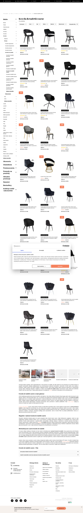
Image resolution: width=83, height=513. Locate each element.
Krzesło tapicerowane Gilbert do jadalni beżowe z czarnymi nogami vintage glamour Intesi (49, 145)
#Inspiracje (26, 11)
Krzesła (16, 13)
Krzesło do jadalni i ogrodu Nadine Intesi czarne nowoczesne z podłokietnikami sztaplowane (68, 177)
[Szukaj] (53, 5)
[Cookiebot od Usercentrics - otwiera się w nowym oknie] (63, 246)
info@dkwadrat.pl (16, 473)
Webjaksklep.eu (69, 498)
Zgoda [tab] (22, 250)
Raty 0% (34, 1)
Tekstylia (65, 9)
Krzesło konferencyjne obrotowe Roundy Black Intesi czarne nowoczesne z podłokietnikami (48, 113)
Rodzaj (21, 13)
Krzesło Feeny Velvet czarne (46, 176)
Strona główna (5, 13)
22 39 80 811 (77, 1)
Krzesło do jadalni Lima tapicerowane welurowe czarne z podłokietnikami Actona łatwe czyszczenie (48, 48)
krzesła (39, 422)
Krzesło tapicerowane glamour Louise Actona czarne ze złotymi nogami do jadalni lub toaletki (69, 238)
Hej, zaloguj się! (67, 5)
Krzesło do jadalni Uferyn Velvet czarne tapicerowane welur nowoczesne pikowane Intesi (69, 207)
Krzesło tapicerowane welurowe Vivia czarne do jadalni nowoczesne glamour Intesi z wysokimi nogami (49, 330)
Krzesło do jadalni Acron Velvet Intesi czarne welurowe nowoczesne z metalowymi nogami (69, 113)
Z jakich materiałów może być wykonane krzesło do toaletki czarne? (35, 454)
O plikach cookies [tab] (61, 250)
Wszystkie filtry (73, 24)
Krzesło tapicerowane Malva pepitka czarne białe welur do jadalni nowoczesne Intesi (28, 207)
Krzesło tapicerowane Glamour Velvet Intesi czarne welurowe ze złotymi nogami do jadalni (28, 113)
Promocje (19, 11)
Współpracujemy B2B (45, 1)
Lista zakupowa (73, 4)
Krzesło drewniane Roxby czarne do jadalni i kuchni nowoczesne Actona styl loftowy (28, 81)
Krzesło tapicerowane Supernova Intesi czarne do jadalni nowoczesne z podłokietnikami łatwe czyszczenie (27, 48)
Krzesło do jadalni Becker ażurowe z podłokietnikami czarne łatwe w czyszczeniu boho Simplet (28, 145)
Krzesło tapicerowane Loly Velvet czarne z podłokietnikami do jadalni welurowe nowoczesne (48, 207)
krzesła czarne (71, 401)
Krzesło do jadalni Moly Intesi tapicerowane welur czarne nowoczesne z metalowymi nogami (28, 360)
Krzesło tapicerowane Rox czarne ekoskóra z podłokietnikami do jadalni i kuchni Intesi (49, 81)
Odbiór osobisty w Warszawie (21, 1)
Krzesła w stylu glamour (23, 406)
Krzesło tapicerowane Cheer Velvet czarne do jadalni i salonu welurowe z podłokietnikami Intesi (28, 330)
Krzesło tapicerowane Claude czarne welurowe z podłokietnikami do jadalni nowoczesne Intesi (68, 145)
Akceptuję (60, 266)
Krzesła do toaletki (28, 13)
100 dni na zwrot (7, 1)
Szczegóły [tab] (41, 250)
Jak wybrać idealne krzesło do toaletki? (28, 451)
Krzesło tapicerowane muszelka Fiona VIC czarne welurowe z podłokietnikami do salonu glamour (28, 300)
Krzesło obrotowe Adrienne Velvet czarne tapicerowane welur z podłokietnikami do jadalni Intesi (27, 177)
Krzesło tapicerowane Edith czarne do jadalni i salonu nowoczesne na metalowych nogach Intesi (49, 238)
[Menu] (7, 10)
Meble (13, 9)
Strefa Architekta (58, 1)
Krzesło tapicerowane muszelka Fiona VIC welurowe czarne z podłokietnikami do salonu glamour (49, 300)
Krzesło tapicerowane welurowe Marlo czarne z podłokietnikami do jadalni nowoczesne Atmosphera (28, 238)
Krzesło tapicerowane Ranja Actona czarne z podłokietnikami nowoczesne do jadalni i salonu (69, 81)
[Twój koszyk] (77, 5)
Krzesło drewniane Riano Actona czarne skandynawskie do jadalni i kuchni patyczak (69, 48)
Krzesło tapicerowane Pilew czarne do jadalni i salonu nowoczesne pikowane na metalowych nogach (69, 300)
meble (50, 390)
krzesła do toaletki (65, 441)
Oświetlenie (73, 9)
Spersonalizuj (41, 266)
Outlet (13, 11)
